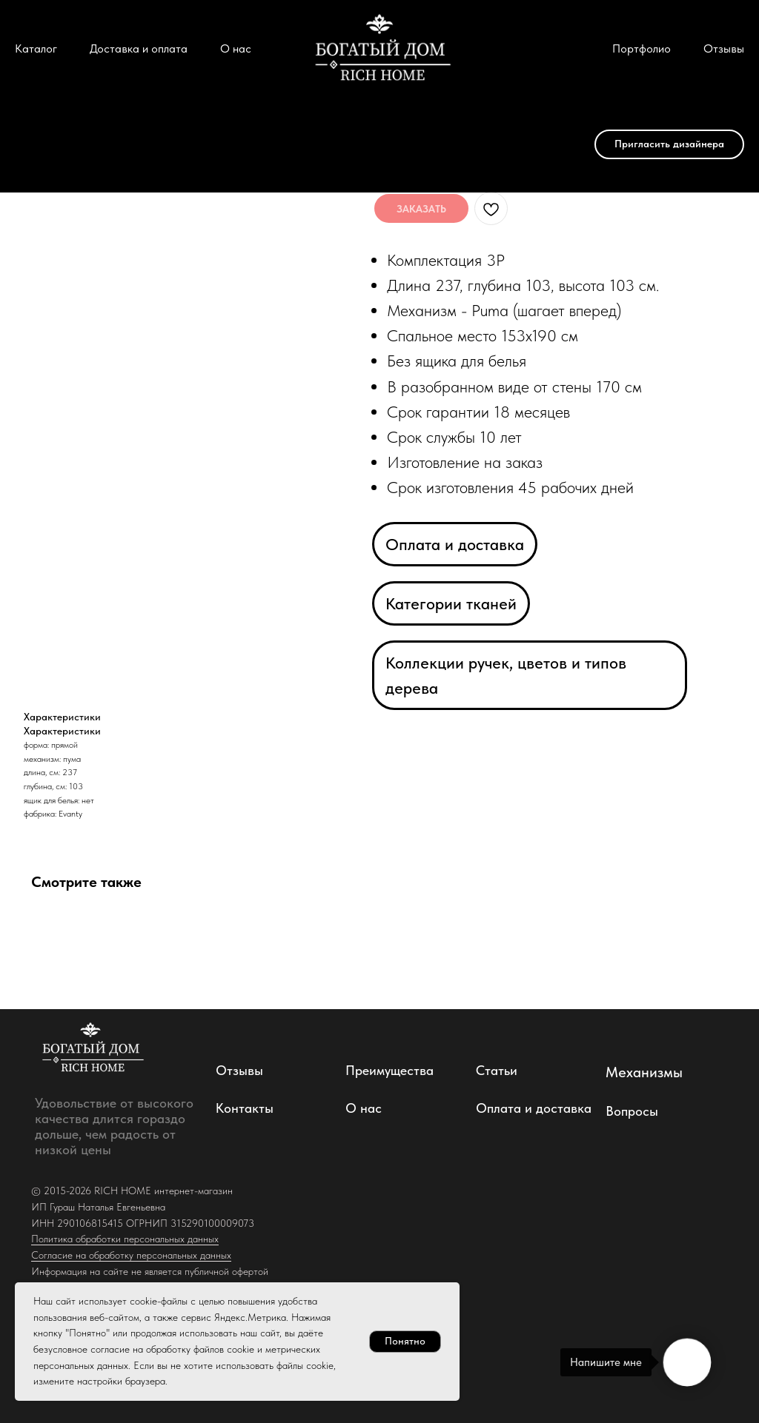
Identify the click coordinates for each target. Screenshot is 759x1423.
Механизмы (644, 1072)
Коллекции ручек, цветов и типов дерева (505, 675)
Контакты (245, 1108)
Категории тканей (451, 603)
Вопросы (632, 1111)
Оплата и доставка (454, 544)
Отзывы (723, 48)
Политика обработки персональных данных (125, 1239)
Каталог (36, 48)
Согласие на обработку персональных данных (131, 1255)
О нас (235, 48)
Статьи (496, 1070)
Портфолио (641, 48)
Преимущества (389, 1070)
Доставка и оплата (139, 48)
